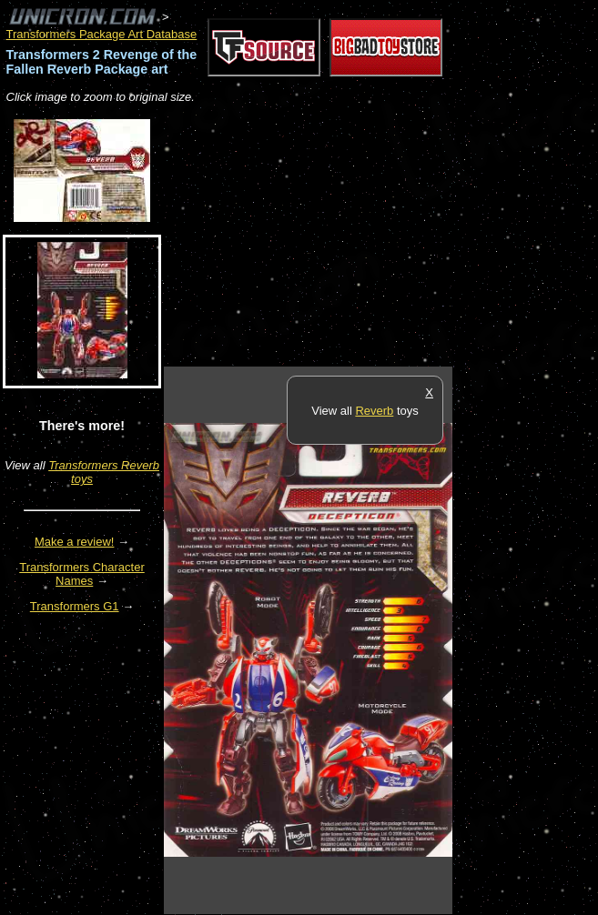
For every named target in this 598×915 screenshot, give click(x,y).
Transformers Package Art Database (102, 34)
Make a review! (74, 541)
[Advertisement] (377, 236)
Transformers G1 (74, 606)
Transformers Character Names (82, 574)
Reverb (374, 410)
